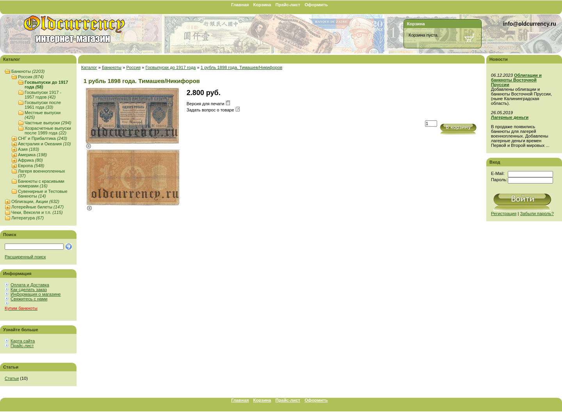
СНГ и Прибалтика (42, 138)
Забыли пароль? (537, 213)
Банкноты (27, 71)
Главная (240, 4)
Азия (28, 149)
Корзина (262, 4)
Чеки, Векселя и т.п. (37, 212)
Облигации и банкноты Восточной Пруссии (516, 80)
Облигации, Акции (35, 201)
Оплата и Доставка (30, 284)
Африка (30, 160)
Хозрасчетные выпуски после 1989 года (48, 130)
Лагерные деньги (509, 117)
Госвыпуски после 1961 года (43, 104)
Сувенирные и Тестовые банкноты (43, 193)
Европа (31, 165)
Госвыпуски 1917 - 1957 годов (43, 94)
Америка (32, 154)
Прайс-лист (288, 4)
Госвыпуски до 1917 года (171, 67)
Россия (31, 76)
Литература (27, 217)
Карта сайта (23, 341)
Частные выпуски (48, 122)
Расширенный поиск (25, 256)
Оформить (315, 4)
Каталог (89, 67)
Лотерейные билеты (37, 207)
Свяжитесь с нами (29, 299)
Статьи (12, 378)
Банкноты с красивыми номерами (41, 183)
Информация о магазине (36, 294)
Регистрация (503, 213)
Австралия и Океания (44, 143)
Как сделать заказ (29, 289)
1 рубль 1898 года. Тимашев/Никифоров (241, 67)
